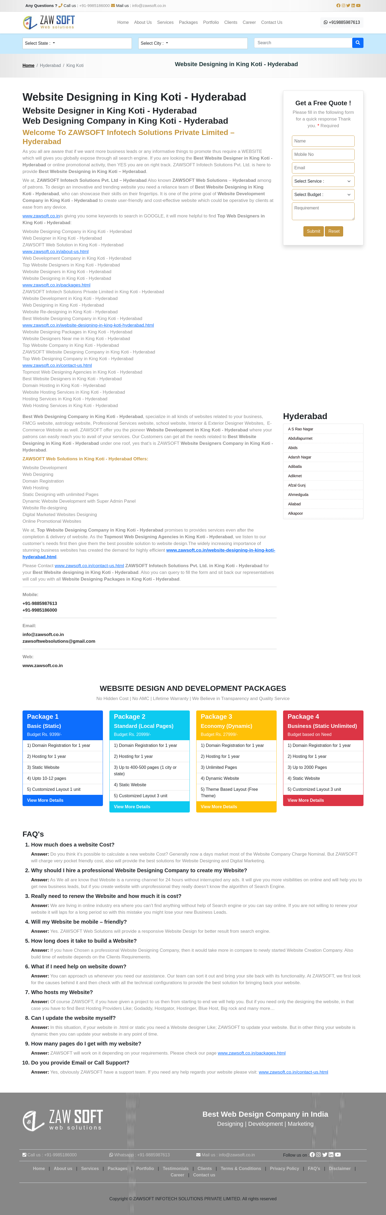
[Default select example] (323, 181)
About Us (143, 22)
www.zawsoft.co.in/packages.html (56, 285)
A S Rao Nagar (300, 429)
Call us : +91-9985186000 (52, 1155)
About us (63, 1168)
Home (123, 22)
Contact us (204, 1175)
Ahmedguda (298, 494)
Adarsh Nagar (299, 457)
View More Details (45, 800)
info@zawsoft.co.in (149, 5)
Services (165, 22)
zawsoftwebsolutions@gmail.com (59, 641)
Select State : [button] (38, 43)
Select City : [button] (153, 43)
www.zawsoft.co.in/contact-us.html (57, 365)
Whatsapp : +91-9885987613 (142, 1155)
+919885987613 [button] (342, 22)
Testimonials (176, 1168)
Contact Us (271, 22)
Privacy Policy (284, 1168)
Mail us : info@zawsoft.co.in (228, 1155)
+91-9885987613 (40, 603)
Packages (188, 22)
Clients (230, 22)
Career (249, 22)
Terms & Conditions (241, 1168)
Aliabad (294, 504)
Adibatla (295, 466)
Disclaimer (340, 1168)
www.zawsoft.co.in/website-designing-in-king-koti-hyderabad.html (88, 325)
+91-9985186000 (94, 5)
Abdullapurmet (300, 438)
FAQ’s (314, 1168)
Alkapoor (295, 513)
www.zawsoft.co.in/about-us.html (56, 251)
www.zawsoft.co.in (41, 216)
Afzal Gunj (297, 485)
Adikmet (295, 476)
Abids (293, 448)
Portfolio (211, 22)
